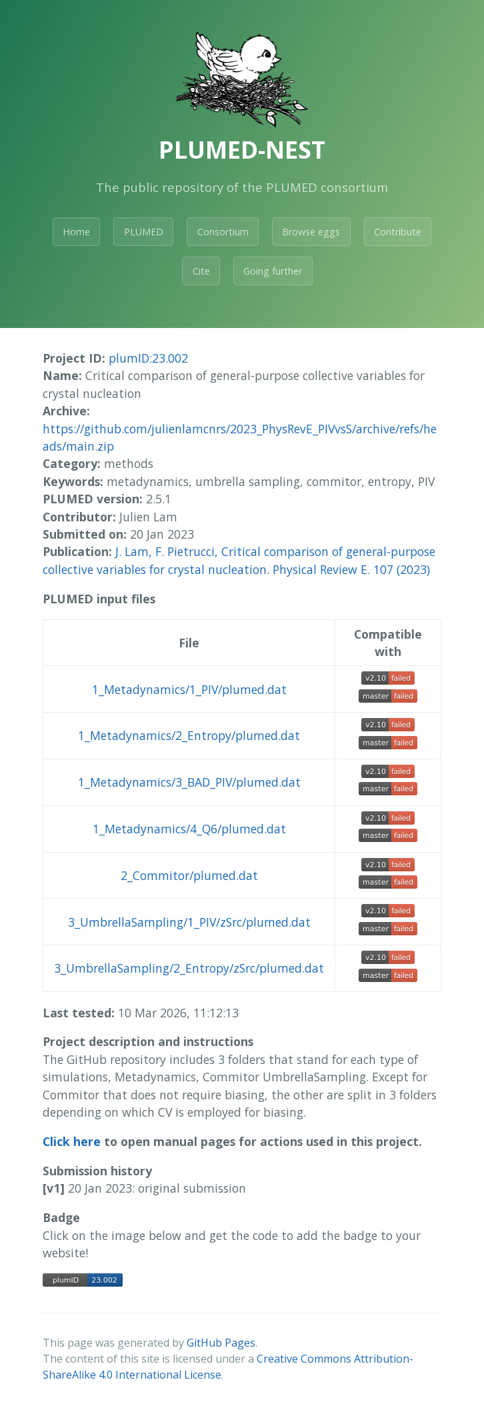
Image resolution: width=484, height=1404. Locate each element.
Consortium (223, 231)
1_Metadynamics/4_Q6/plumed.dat (189, 829)
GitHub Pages (221, 1342)
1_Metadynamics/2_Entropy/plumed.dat (189, 735)
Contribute (397, 231)
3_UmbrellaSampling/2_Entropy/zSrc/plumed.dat (189, 968)
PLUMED (143, 231)
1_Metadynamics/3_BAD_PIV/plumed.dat (189, 782)
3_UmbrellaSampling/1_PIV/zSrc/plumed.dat (189, 922)
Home (76, 231)
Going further (272, 271)
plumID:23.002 (148, 358)
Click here (72, 1141)
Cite (201, 271)
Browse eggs (311, 231)
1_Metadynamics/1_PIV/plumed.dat (189, 689)
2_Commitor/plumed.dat (189, 875)
